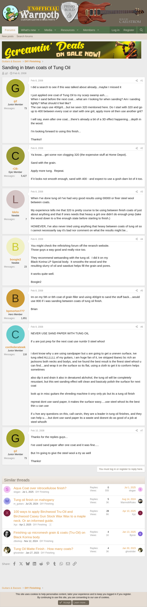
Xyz (15, 524)
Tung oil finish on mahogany (34, 500)
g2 (6, 73)
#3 (141, 191)
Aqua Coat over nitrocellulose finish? (40, 488)
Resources (68, 30)
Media (48, 30)
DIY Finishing (42, 492)
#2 (141, 148)
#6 (141, 327)
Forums (10, 30)
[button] (39, 30)
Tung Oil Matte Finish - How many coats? (43, 549)
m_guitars (19, 503)
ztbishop (18, 541)
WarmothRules (128, 502)
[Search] (141, 30)
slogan (17, 492)
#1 (141, 80)
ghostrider (19, 552)
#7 (141, 430)
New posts (8, 36)
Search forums (25, 36)
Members (89, 30)
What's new (28, 30)
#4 (141, 239)
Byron (133, 535)
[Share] (136, 81)
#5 (141, 290)
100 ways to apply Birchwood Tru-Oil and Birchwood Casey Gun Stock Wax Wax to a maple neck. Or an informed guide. (50, 516)
